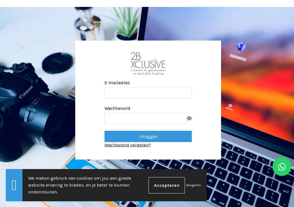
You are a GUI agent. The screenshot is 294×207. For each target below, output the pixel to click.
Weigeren (193, 185)
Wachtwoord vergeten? (128, 144)
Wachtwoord (117, 108)
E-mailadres (117, 82)
